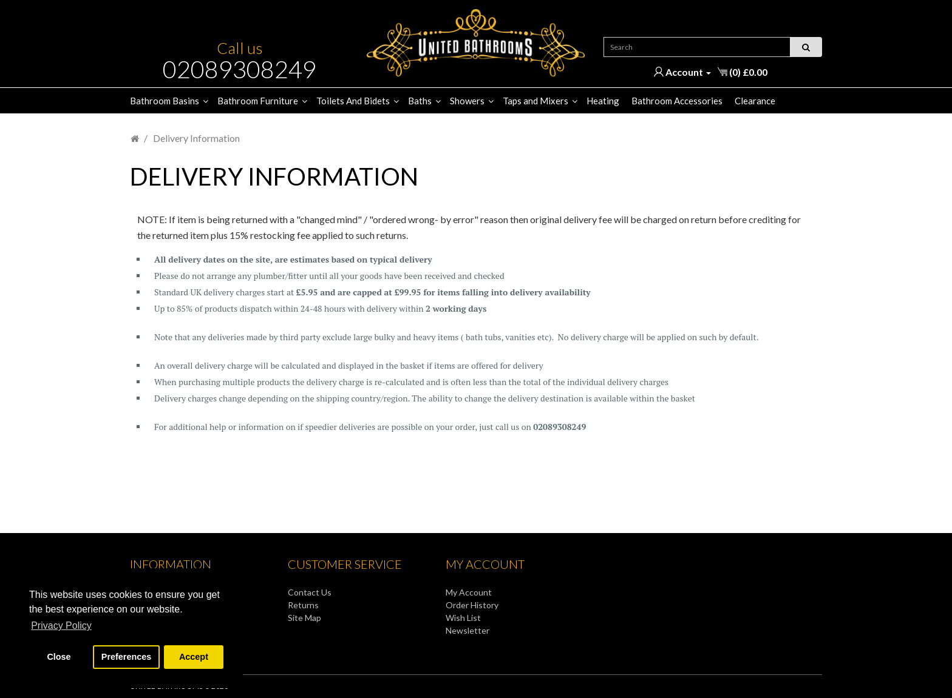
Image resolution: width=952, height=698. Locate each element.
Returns (303, 605)
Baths (420, 100)
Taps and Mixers (535, 100)
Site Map (304, 617)
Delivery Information (196, 138)
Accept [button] (193, 657)
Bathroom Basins (164, 100)
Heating (602, 100)
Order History (472, 605)
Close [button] (58, 657)
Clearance (755, 100)
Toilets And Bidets (353, 100)
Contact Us (310, 592)
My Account (469, 592)
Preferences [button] (126, 657)
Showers (467, 100)
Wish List (463, 617)
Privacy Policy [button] (61, 625)
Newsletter (467, 630)
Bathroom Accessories (676, 100)
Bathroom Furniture (257, 100)
